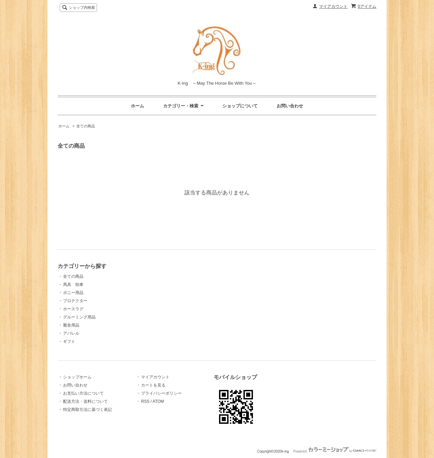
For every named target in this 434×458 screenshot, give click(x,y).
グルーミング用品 (79, 317)
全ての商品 (85, 126)
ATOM (158, 401)
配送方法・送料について (85, 401)
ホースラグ (73, 309)
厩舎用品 (71, 325)
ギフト (69, 341)
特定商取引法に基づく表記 (87, 409)
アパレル (71, 333)
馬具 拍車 (73, 284)
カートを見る (153, 385)
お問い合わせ (290, 105)
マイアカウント (333, 6)
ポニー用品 (73, 292)
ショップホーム (77, 377)
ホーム (137, 105)
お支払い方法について (83, 393)
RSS (145, 401)
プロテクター (75, 300)
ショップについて (240, 105)
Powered (334, 451)
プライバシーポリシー (161, 393)
